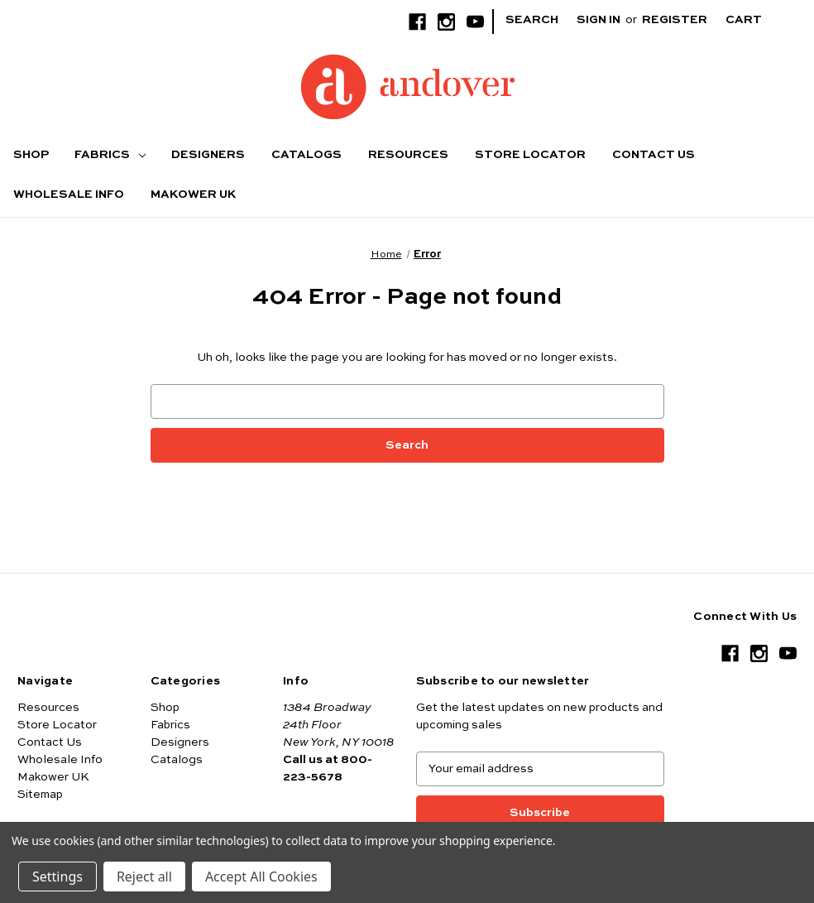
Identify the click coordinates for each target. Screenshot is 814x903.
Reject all (144, 876)
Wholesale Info (68, 194)
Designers (208, 155)
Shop (31, 155)
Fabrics (110, 155)
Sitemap (40, 794)
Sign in (598, 20)
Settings (57, 876)
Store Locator (530, 155)
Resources (408, 155)
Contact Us (653, 155)
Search (531, 20)
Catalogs (306, 155)
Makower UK (193, 194)
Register (674, 20)
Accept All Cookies (261, 876)
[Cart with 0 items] (756, 20)
